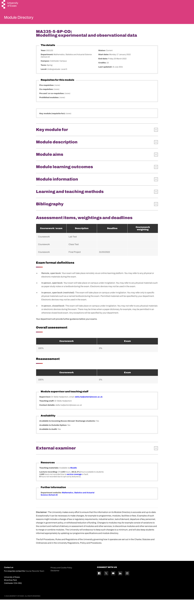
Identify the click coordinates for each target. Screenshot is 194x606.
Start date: (103, 61)
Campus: (45, 67)
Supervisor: (45, 403)
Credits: (102, 69)
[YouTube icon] (113, 580)
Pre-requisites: (46, 92)
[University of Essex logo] (10, 4)
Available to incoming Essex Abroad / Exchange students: (67, 427)
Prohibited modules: (49, 104)
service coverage (74, 481)
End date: (103, 65)
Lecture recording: (48, 478)
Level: (44, 76)
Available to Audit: (48, 436)
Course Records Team (34, 577)
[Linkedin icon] (120, 580)
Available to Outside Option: (53, 431)
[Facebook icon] (99, 580)
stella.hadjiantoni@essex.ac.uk (89, 403)
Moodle (73, 474)
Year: (43, 57)
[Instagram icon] (127, 580)
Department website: (51, 499)
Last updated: (105, 73)
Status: (102, 57)
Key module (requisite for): (52, 120)
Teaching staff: (47, 407)
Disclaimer (55, 577)
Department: (47, 61)
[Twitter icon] (106, 580)
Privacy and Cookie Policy (61, 574)
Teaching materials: (49, 474)
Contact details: (47, 411)
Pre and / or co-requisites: (52, 100)
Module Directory (22, 18)
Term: (44, 71)
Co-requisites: (46, 96)
